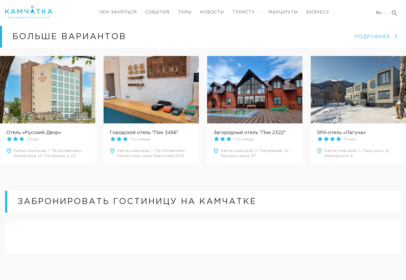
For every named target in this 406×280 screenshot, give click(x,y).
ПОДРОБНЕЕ (376, 36)
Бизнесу (317, 12)
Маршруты (283, 12)
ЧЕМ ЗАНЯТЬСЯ (118, 12)
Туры (185, 12)
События (157, 12)
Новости (212, 12)
